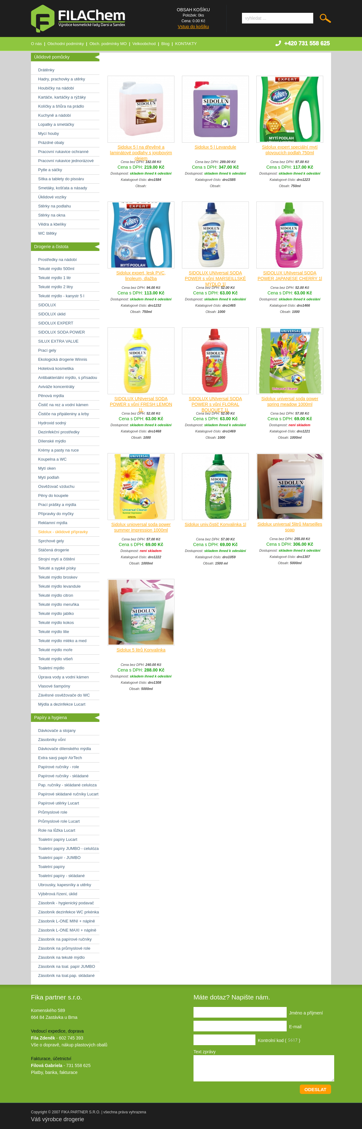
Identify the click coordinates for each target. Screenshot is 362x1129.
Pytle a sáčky (50, 169)
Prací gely (47, 350)
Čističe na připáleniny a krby (63, 413)
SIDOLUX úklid (51, 314)
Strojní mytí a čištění (56, 559)
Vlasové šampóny (54, 686)
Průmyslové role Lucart (59, 821)
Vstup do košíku (193, 26)
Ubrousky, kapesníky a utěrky (64, 884)
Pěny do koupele (53, 495)
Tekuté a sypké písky (57, 568)
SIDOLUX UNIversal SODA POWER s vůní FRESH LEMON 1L (141, 404)
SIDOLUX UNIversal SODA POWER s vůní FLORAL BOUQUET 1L (215, 404)
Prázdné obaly (51, 142)
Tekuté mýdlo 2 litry (55, 286)
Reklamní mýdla (52, 522)
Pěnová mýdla (51, 395)
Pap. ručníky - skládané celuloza (67, 785)
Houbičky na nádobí (56, 88)
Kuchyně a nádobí (54, 115)
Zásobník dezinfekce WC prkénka (68, 912)
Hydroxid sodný (52, 423)
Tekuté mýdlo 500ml (56, 268)
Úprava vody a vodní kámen (63, 677)
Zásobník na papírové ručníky (65, 939)
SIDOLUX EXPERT (55, 323)
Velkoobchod (144, 44)
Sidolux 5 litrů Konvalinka (141, 649)
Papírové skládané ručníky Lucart (68, 794)
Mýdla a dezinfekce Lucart (61, 704)
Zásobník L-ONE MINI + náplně (66, 921)
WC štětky (47, 233)
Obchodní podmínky (66, 44)
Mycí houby (48, 133)
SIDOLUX (47, 305)
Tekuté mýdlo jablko (56, 613)
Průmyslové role (52, 812)
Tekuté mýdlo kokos (56, 622)
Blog (165, 44)
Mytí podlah (48, 477)
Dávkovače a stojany (57, 730)
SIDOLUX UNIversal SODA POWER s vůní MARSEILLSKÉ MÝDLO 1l (215, 278)
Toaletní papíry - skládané (61, 875)
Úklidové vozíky (52, 197)
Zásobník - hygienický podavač (66, 903)
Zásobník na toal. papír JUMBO (66, 966)
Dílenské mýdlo (52, 441)
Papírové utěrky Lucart (58, 803)
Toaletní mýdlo (51, 668)
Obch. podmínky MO (108, 44)
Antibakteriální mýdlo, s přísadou (67, 377)
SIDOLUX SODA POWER (61, 332)
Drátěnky (46, 70)
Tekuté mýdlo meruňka (58, 604)
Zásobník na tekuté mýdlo (61, 957)
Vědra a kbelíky (52, 224)
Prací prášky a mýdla (57, 504)
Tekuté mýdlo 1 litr (54, 277)
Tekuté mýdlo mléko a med (62, 640)
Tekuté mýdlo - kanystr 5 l (61, 296)
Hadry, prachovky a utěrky (61, 79)
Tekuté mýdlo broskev (58, 577)
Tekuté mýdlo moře (55, 649)
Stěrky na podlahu (54, 206)
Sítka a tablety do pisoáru (61, 178)
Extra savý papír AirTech (60, 757)
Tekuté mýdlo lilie (53, 631)
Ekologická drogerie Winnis (62, 359)
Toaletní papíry (51, 866)
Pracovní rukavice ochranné (63, 151)
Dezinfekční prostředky (58, 432)
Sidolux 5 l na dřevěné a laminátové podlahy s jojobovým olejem (141, 153)
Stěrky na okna (51, 215)
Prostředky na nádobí (57, 259)
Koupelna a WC (52, 459)
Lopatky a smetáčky (56, 124)
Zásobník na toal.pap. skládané (66, 975)
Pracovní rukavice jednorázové (66, 160)
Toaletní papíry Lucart (57, 839)
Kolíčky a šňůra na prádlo (61, 106)
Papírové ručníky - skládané (63, 776)
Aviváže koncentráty (56, 386)
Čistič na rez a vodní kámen (63, 404)
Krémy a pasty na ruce (58, 450)
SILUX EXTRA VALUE (58, 341)
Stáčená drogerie (53, 550)
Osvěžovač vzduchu (56, 486)
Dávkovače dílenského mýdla (64, 748)
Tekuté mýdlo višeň (55, 658)
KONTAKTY (186, 44)
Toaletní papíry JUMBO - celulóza (68, 848)
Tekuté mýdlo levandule (59, 586)
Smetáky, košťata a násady (62, 188)
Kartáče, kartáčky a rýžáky (62, 97)
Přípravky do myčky (55, 513)
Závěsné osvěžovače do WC (64, 695)
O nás (36, 44)
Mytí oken (47, 468)
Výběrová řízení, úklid (57, 893)
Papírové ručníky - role (58, 766)
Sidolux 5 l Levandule (215, 147)
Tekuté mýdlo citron (55, 595)
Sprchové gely (51, 541)
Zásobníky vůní (52, 739)
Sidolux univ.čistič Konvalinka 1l (215, 524)
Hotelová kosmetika (55, 368)
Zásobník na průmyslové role (64, 948)
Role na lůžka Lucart (56, 830)
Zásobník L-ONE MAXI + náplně (67, 930)
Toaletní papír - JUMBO (59, 857)
